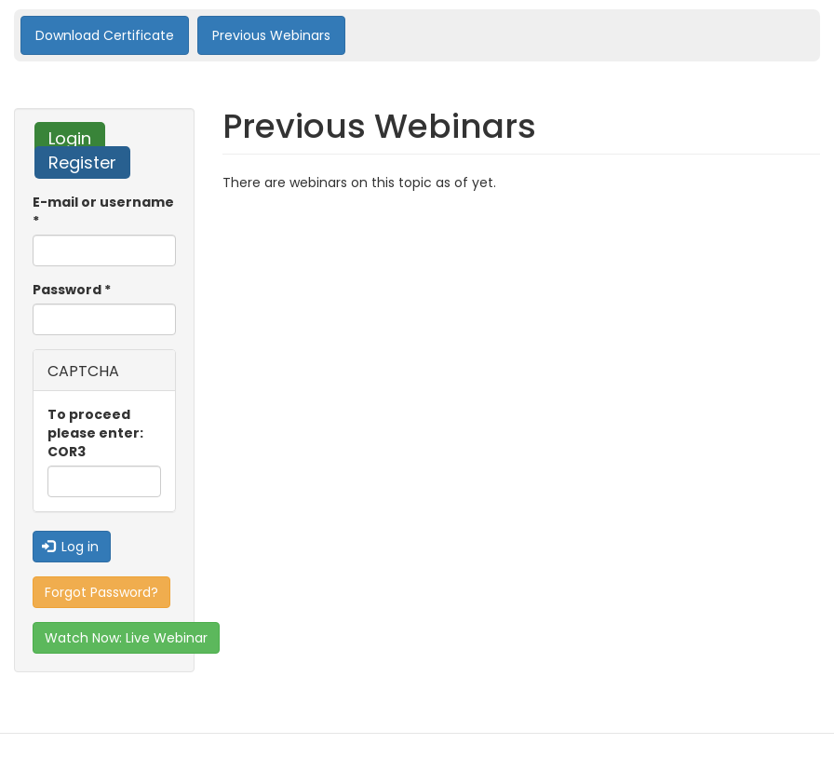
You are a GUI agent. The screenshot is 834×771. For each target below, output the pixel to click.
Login (76, 138)
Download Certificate (104, 35)
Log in (71, 546)
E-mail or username (103, 211)
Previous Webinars (271, 35)
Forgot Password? (101, 592)
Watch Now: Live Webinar (126, 638)
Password (72, 289)
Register (82, 162)
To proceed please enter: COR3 (95, 433)
